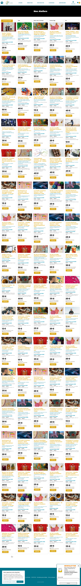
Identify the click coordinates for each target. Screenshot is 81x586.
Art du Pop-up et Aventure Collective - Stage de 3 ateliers (40, 33)
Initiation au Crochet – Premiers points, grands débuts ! (72, 286)
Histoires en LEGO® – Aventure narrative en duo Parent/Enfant (56, 286)
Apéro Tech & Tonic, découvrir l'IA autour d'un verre (72, 256)
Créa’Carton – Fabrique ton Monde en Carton (71, 66)
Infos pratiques (51, 577)
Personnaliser (6, 581)
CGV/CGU (33, 577)
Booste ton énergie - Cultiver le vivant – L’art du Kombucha (8, 474)
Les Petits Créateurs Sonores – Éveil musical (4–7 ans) (40, 192)
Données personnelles (42, 577)
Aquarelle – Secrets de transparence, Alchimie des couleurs (8, 98)
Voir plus (5, 52)
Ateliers (20, 2)
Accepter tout (20, 581)
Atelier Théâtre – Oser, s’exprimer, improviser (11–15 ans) (72, 33)
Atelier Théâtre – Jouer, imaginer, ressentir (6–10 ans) (7, 34)
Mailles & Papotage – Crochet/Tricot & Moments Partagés (8, 317)
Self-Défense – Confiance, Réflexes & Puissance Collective (24, 347)
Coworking (51, 2)
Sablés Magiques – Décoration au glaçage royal (24, 66)
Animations (30, 2)
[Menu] (2, 3)
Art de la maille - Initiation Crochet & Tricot (55, 33)
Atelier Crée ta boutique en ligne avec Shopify (7, 256)
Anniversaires (62, 2)
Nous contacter (26, 577)
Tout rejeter (13, 581)
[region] (13, 577)
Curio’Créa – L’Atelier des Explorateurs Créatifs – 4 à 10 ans (8, 192)
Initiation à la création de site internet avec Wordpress (72, 160)
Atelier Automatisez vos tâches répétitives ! (8, 129)
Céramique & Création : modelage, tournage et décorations (72, 98)
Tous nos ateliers (7, 20)
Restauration (40, 2)
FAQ (57, 577)
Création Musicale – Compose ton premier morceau (56, 66)
